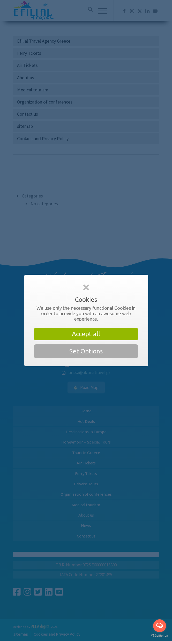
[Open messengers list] (159, 625)
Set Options (86, 351)
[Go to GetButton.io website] (159, 635)
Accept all (86, 333)
